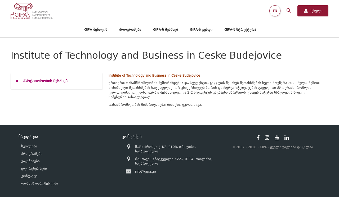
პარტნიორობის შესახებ (45, 81)
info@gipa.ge (145, 171)
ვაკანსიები (30, 161)
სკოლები (29, 146)
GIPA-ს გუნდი (201, 29)
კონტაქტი (29, 176)
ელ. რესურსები (34, 168)
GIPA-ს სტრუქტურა (240, 29)
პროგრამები (130, 29)
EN (275, 11)
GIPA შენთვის (95, 29)
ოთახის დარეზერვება (39, 183)
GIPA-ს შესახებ (165, 29)
